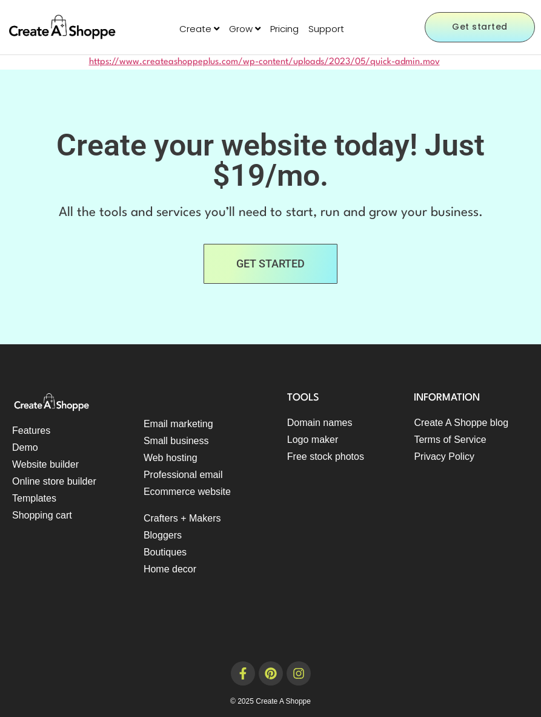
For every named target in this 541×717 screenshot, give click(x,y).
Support (326, 28)
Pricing (284, 28)
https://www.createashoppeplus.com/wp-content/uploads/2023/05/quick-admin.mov (264, 62)
